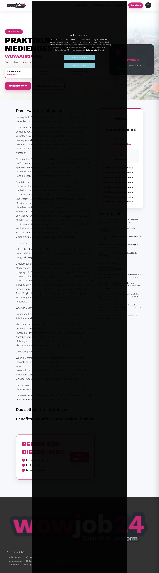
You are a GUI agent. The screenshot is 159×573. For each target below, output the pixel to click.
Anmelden (136, 5)
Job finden (14, 557)
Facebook (14, 564)
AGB (102, 50)
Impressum (15, 561)
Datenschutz (91, 50)
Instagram (30, 564)
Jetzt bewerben (17, 85)
